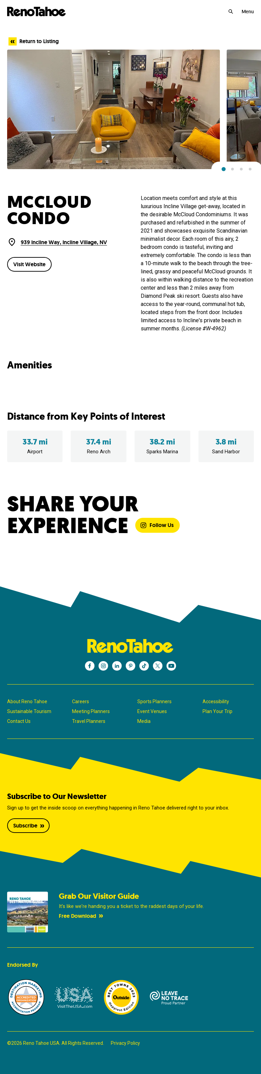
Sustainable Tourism (29, 711)
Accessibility (216, 701)
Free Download (81, 916)
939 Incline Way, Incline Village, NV (64, 242)
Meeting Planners (91, 711)
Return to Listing (33, 41)
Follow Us (157, 525)
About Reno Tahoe (27, 701)
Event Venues (152, 711)
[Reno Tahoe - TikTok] (144, 666)
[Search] (230, 11)
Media (144, 721)
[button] (224, 169)
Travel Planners (88, 721)
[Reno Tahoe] (36, 11)
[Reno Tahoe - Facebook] (89, 666)
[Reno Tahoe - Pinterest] (130, 666)
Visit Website (29, 264)
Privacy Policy (125, 1043)
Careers (80, 701)
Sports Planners (154, 701)
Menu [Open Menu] (248, 11)
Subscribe (29, 825)
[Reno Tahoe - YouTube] (171, 666)
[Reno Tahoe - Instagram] (103, 666)
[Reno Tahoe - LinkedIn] (117, 666)
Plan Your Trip (217, 711)
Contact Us (19, 721)
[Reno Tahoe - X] (157, 666)
